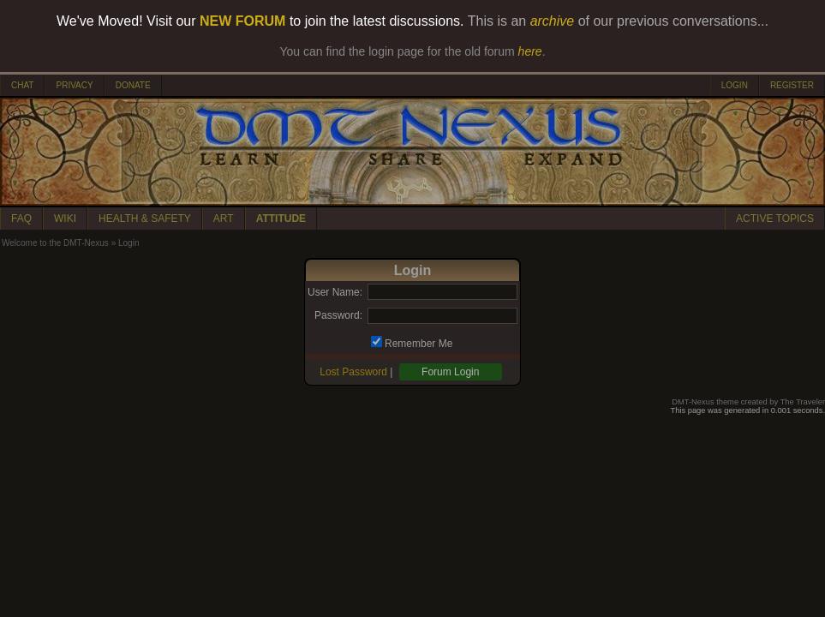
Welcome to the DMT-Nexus (55, 243)
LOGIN (734, 85)
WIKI (65, 219)
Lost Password (353, 372)
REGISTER (792, 85)
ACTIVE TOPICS (775, 219)
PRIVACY (74, 85)
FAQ (21, 219)
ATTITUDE (281, 219)
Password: (338, 315)
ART (223, 219)
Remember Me (418, 344)
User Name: (335, 292)
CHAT (22, 85)
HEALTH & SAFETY (145, 219)
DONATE (133, 85)
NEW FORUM (242, 21)
